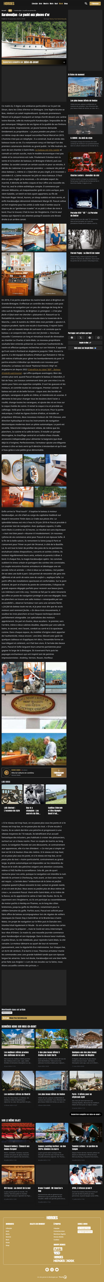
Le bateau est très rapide (47, 149)
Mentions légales (60, 1234)
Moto (51, 3)
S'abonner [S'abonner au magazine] (95, 3)
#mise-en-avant (6, 1013)
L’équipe (56, 1228)
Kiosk (61, 3)
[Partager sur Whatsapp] (98, 337)
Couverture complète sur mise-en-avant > (86, 1114)
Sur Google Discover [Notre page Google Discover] (85, 1232)
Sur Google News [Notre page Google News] (84, 1228)
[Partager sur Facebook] (72, 337)
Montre (46, 3)
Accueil (4, 10)
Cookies (56, 1240)
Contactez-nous (59, 1231)
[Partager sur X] (81, 337)
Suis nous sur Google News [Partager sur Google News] (85, 348)
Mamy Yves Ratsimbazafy (58, 19)
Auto (40, 3)
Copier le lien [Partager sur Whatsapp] (85, 342)
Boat (56, 3)
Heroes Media (58, 1237)
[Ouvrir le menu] (86, 3)
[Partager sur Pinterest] (90, 337)
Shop (66, 3)
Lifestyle (35, 3)
